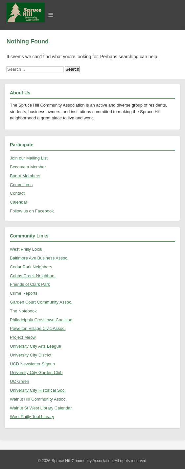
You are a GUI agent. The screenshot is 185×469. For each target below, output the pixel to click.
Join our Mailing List (29, 158)
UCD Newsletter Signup (32, 363)
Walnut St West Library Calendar (41, 408)
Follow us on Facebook (32, 211)
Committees (21, 184)
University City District (30, 355)
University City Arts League (35, 346)
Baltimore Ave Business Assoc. (39, 258)
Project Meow (23, 337)
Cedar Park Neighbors (31, 266)
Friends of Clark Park (30, 284)
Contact (17, 193)
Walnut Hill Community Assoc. (38, 399)
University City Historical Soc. (38, 390)
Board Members (25, 175)
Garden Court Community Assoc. (41, 302)
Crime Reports (23, 293)
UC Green (19, 381)
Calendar (18, 202)
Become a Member (28, 166)
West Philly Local (26, 249)
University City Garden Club (36, 372)
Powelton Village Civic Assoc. (38, 328)
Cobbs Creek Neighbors (33, 275)
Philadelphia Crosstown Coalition (41, 319)
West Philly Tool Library (32, 416)
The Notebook (23, 311)
